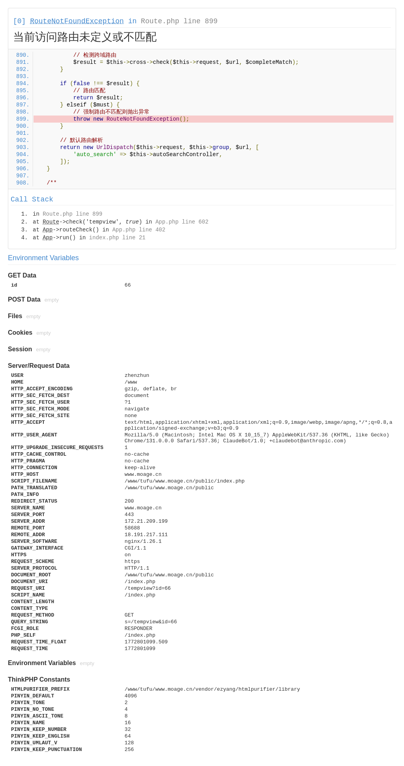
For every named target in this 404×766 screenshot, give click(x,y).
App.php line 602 (181, 222)
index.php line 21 (117, 238)
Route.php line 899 (179, 21)
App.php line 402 (138, 230)
